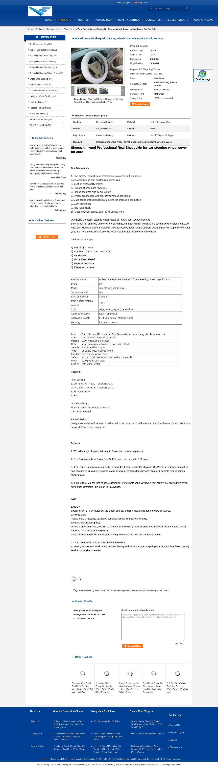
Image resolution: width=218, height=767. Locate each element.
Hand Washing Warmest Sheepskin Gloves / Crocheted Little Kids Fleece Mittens (69, 737)
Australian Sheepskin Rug (41, 56)
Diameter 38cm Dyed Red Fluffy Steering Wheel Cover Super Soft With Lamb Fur (82, 687)
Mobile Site (176, 747)
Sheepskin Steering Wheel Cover (60, 29)
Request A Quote (178, 20)
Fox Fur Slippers (37, 102)
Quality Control (129, 20)
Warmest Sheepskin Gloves (42, 90)
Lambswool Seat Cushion (41, 96)
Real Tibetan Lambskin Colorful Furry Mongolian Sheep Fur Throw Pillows (108, 737)
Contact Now (141, 104)
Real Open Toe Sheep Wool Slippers (147, 734)
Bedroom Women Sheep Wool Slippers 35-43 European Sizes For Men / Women (146, 749)
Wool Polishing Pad (38, 125)
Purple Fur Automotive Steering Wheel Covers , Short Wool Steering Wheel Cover (129, 687)
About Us (83, 20)
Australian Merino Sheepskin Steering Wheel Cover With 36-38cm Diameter (105, 687)
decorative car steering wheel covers (152, 590)
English (142, 2)
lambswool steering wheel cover (121, 590)
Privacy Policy (43, 759)
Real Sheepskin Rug (39, 44)
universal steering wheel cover (92, 590)
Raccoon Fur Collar (38, 108)
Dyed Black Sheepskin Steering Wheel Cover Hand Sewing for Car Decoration (153, 687)
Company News (203, 20)
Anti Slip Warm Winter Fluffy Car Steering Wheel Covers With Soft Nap (177, 687)
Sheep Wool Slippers (39, 79)
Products (64, 20)
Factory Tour (103, 20)
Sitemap (173, 740)
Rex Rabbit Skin (37, 114)
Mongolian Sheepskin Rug (41, 50)
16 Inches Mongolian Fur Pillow (106, 721)
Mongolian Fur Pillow (39, 85)
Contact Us (153, 20)
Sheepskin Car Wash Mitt (41, 61)
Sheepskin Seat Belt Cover (41, 67)
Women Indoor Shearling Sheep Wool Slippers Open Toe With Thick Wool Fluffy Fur (146, 724)
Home (48, 20)
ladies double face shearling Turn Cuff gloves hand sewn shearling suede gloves (68, 724)
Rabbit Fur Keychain (39, 119)
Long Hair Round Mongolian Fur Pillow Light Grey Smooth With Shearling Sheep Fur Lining (107, 749)
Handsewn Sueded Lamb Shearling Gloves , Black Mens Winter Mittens (69, 747)
